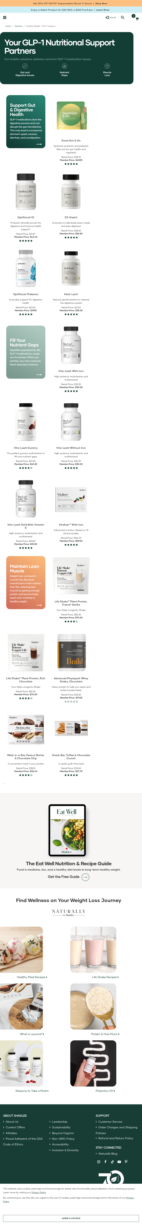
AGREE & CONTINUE (71, 1218)
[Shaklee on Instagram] (99, 1162)
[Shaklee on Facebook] (105, 1162)
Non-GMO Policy (63, 1138)
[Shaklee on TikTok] (112, 1160)
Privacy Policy (38, 1192)
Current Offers (15, 1127)
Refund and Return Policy (115, 1138)
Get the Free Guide (69, 877)
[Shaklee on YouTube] (119, 1162)
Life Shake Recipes (94, 953)
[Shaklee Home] (18, 17)
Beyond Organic (63, 1133)
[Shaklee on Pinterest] (126, 1162)
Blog (107, 1153)
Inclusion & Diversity (65, 1150)
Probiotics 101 (93, 1066)
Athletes (11, 1133)
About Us (12, 1121)
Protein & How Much (95, 1009)
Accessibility (60, 1144)
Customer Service (110, 1121)
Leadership (59, 1121)
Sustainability (61, 1127)
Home (8, 26)
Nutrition (19, 26)
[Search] (122, 17)
